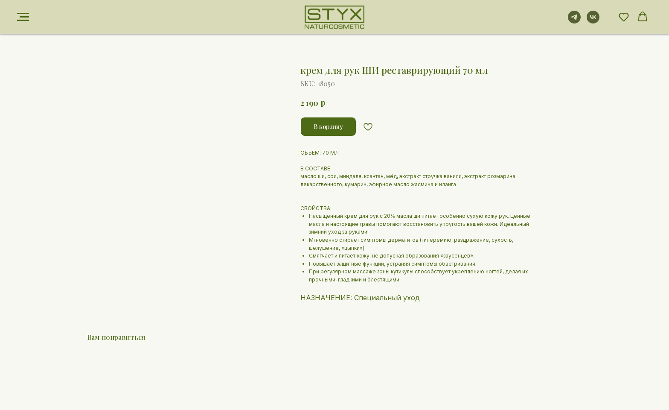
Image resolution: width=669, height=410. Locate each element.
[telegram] (574, 21)
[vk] (593, 21)
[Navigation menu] (23, 17)
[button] (624, 17)
